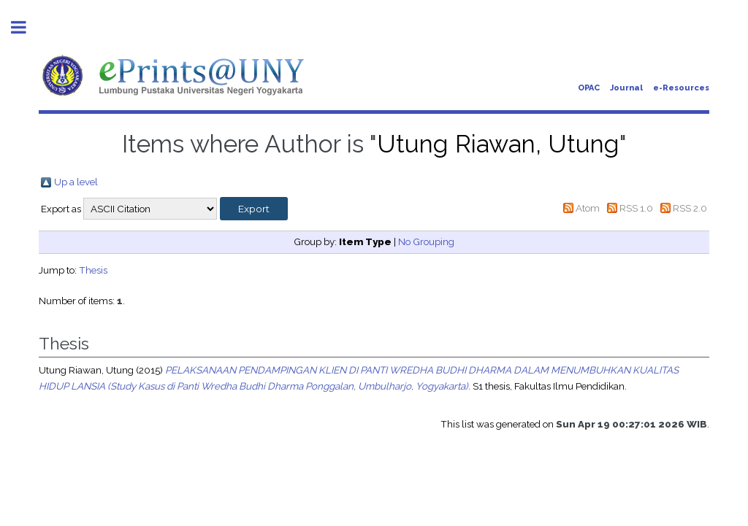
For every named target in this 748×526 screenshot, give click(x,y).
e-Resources (681, 88)
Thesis (93, 270)
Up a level (76, 181)
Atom (588, 208)
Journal (626, 88)
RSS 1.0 (636, 208)
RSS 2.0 (690, 208)
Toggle (26, 27)
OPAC (589, 88)
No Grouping (426, 241)
